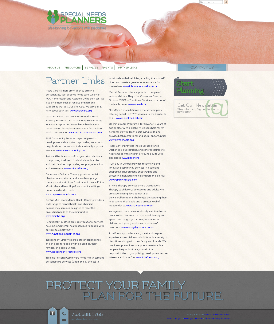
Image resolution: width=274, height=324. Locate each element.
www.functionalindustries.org (63, 234)
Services (91, 67)
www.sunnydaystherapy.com (137, 227)
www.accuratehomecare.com (85, 132)
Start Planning (189, 87)
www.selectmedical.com (129, 118)
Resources (73, 67)
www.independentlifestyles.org (63, 251)
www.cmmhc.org (55, 216)
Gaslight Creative (193, 318)
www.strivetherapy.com (139, 205)
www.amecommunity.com (70, 150)
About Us (54, 67)
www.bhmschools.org (121, 140)
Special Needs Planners (216, 314)
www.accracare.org (81, 110)
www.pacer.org (130, 157)
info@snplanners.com (85, 319)
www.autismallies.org (76, 168)
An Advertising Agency (217, 318)
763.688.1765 (87, 314)
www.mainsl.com (137, 104)
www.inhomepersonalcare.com (140, 86)
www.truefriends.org (147, 257)
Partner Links (127, 67)
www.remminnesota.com (123, 179)
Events (107, 67)
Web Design (173, 318)
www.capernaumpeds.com (61, 194)
